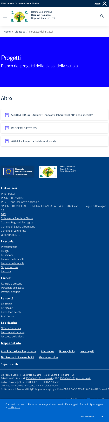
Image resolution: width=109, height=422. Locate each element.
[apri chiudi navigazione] (5, 16)
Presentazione (9, 247)
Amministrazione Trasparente (18, 351)
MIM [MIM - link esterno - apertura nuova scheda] (3, 214)
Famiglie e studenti (11, 283)
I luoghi (5, 251)
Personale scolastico (12, 288)
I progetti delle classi (12, 336)
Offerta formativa (11, 328)
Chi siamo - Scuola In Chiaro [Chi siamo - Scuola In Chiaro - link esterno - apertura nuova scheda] (17, 218)
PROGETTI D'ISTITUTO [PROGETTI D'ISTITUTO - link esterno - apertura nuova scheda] (13, 198)
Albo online (7, 316)
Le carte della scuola (12, 263)
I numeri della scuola (12, 259)
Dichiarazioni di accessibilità (17, 357)
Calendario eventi (11, 312)
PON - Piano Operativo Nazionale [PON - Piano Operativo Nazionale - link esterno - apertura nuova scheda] (20, 202)
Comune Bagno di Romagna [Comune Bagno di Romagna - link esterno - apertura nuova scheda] (17, 222)
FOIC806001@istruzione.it (39, 378)
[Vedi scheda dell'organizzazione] (54, 114)
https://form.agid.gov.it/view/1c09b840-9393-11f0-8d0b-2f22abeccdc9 (72, 389)
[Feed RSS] (16, 364)
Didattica (20, 31)
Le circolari (7, 308)
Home (7, 31)
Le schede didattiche (12, 332)
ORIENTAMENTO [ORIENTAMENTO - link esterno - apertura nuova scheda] (11, 235)
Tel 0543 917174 (9, 378)
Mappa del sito (11, 343)
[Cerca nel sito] (102, 16)
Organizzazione (9, 267)
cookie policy (14, 407)
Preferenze (87, 416)
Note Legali (87, 351)
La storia (6, 271)
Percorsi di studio (10, 292)
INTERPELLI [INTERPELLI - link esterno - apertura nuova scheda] (8, 194)
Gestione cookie (48, 357)
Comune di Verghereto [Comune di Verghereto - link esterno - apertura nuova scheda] (13, 231)
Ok (102, 416)
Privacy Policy (67, 351)
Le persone (7, 255)
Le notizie (6, 304)
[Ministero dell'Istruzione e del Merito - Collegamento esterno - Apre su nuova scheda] (20, 3)
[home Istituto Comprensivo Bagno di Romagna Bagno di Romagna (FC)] (32, 16)
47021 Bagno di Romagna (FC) (58, 374)
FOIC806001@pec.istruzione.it (75, 378)
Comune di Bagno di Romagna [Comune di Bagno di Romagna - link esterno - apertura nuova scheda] (18, 226)
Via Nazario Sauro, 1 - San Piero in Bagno (21, 374)
